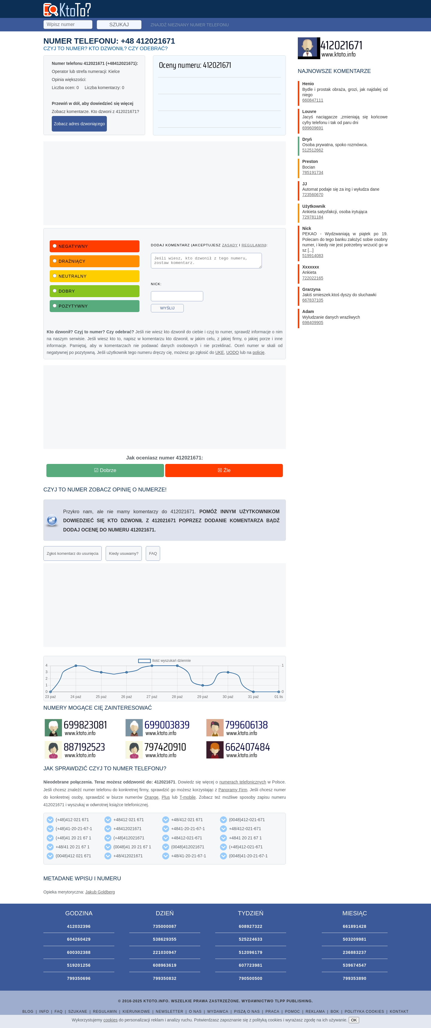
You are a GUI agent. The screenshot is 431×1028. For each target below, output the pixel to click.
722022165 (312, 278)
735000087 (165, 926)
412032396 (79, 926)
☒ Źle (224, 470)
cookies (111, 1020)
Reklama (315, 1011)
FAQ (153, 553)
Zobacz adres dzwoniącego (79, 123)
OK (354, 1020)
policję (259, 352)
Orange (152, 797)
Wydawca (218, 1011)
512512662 (312, 150)
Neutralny (70, 276)
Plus (166, 797)
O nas (195, 1011)
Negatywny (70, 246)
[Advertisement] (164, 183)
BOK (335, 1011)
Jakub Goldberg (100, 892)
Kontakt (399, 1011)
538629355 (165, 939)
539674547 (354, 965)
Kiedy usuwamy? (123, 553)
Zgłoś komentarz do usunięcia (72, 553)
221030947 (165, 952)
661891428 (354, 926)
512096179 (250, 952)
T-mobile (188, 797)
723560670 (312, 194)
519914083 (312, 255)
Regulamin (105, 1011)
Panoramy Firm (232, 789)
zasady (230, 245)
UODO (232, 352)
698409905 (312, 322)
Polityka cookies (364, 1011)
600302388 (79, 952)
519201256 (79, 965)
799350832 (165, 978)
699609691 (312, 128)
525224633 (250, 939)
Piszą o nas (247, 1011)
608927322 (250, 926)
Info (44, 1011)
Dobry (64, 291)
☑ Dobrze (105, 470)
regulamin (253, 245)
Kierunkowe (136, 1011)
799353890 (354, 978)
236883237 (354, 952)
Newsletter (169, 1011)
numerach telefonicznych (242, 782)
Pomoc (292, 1011)
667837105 (312, 300)
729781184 (312, 217)
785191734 (312, 172)
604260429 (79, 939)
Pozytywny (70, 306)
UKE (219, 352)
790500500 (250, 978)
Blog (28, 1011)
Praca (272, 1011)
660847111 (312, 100)
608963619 (165, 965)
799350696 (79, 978)
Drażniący (69, 261)
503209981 (354, 939)
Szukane (77, 1011)
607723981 (250, 965)
